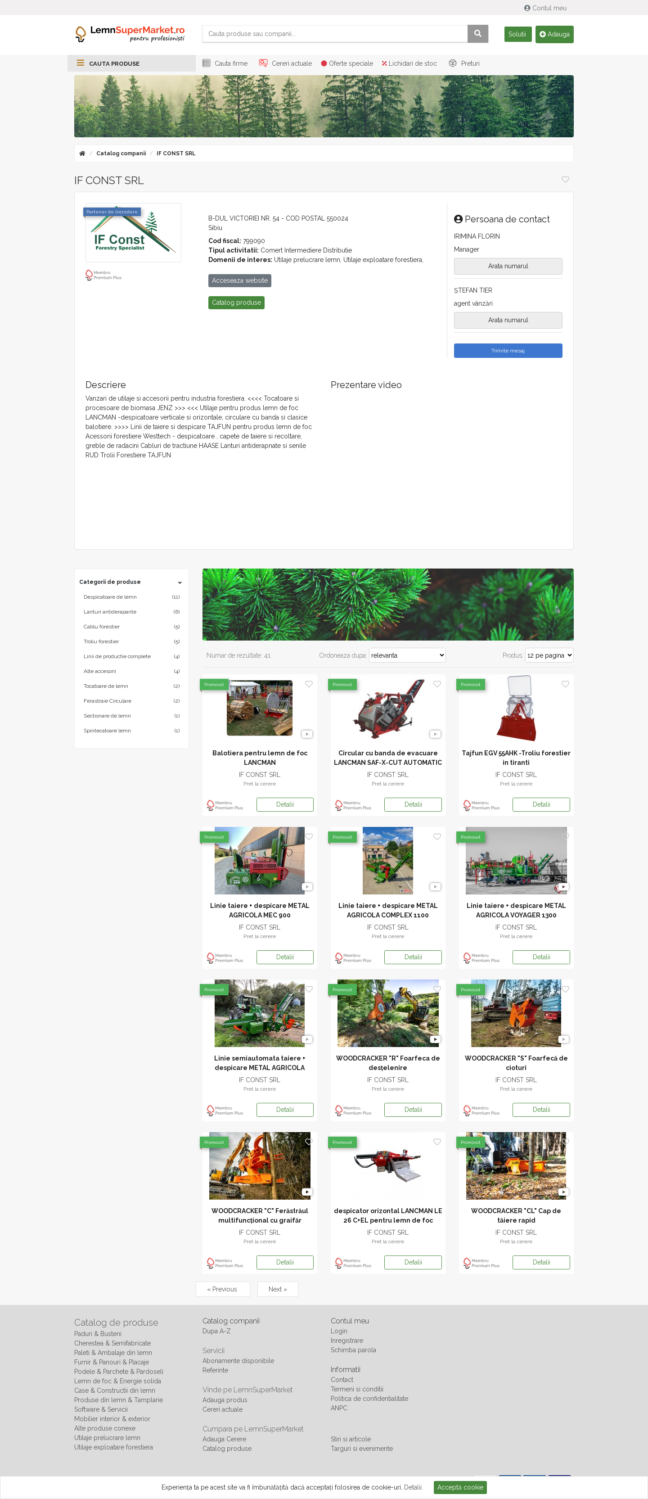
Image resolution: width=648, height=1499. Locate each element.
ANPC (339, 1408)
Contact (342, 1380)
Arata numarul (508, 266)
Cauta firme (223, 64)
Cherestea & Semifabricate (112, 1343)
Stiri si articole (351, 1439)
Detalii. (413, 1487)
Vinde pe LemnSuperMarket (247, 1390)
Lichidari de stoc (409, 64)
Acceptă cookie (460, 1487)
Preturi (463, 64)
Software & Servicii (101, 1409)
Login (339, 1331)
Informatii (345, 1370)
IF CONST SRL (176, 154)
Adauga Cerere (224, 1439)
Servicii (213, 1351)
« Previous (223, 1289)
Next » (278, 1289)
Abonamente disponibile (238, 1361)
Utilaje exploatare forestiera (113, 1447)
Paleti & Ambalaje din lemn (113, 1353)
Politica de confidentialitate (369, 1399)
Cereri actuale (284, 64)
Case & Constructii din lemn (114, 1391)
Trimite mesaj (508, 351)
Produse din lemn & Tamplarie (118, 1400)
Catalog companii (121, 154)
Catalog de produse (116, 1323)
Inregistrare (347, 1341)
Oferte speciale (347, 64)
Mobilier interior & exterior (112, 1419)
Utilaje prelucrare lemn (107, 1438)
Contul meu (546, 8)
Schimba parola (353, 1350)
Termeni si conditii (357, 1389)
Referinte (215, 1370)
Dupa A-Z (216, 1331)
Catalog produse (227, 1449)
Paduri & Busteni (98, 1334)
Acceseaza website (240, 280)
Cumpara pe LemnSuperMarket (253, 1429)
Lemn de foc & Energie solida (117, 1381)
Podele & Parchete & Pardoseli (118, 1372)
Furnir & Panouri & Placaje (111, 1362)
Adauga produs (225, 1400)
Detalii (285, 804)
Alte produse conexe (104, 1428)
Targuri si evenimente (362, 1449)
